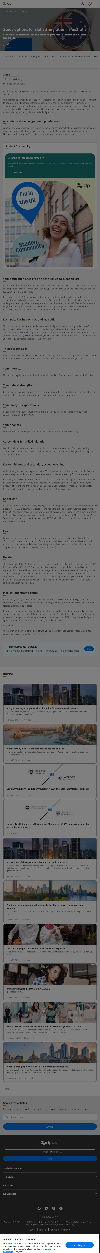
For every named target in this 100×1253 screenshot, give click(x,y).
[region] (49, 1243)
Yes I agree (79, 1245)
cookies (12, 1243)
